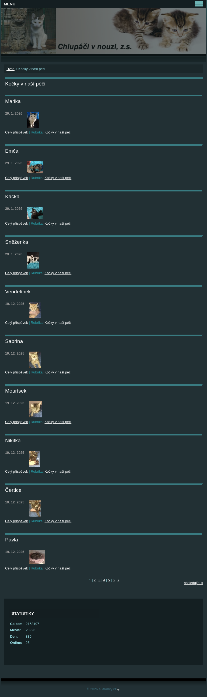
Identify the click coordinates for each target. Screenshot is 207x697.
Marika (13, 101)
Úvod (10, 69)
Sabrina (14, 341)
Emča (11, 151)
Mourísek (15, 391)
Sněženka (16, 242)
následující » (193, 583)
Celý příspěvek (16, 132)
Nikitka (13, 440)
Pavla (11, 540)
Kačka (12, 196)
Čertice (13, 490)
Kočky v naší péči (57, 132)
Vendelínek (18, 291)
